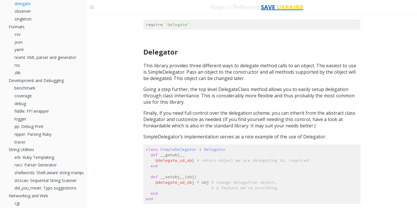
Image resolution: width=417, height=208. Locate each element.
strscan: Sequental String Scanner (45, 180)
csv (17, 34)
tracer (19, 142)
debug (20, 103)
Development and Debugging (36, 80)
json (18, 42)
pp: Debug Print (28, 126)
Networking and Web (28, 195)
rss (17, 65)
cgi (17, 203)
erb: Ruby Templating (34, 157)
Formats (17, 26)
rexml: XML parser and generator (45, 57)
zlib (17, 72)
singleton (23, 19)
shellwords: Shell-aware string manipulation (49, 172)
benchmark (24, 88)
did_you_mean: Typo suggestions (45, 188)
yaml (18, 49)
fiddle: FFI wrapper (31, 111)
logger (20, 119)
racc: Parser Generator (35, 165)
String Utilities (21, 149)
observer (22, 11)
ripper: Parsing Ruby (33, 134)
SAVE (282, 7)
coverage (23, 96)
